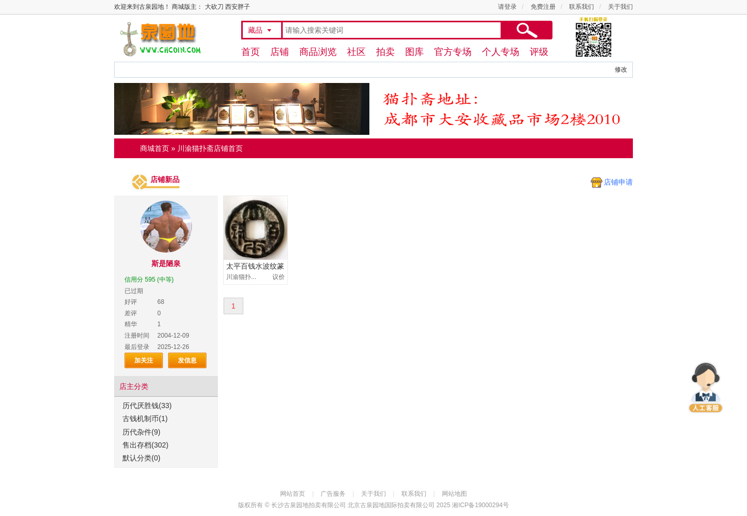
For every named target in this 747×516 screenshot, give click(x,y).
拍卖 (385, 52)
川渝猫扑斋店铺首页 (210, 148)
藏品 (255, 30)
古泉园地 (158, 39)
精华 (131, 324)
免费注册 (543, 6)
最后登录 (137, 347)
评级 (539, 52)
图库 (414, 52)
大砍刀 (214, 6)
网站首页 (292, 493)
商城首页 (154, 148)
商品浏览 (318, 52)
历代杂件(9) (141, 432)
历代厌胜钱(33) (147, 405)
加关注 (143, 360)
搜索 (526, 30)
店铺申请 (618, 182)
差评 (131, 313)
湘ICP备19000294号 (480, 505)
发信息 (187, 360)
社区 (356, 52)
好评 (131, 301)
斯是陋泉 (166, 263)
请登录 (507, 6)
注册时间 (137, 335)
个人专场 (500, 52)
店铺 (279, 52)
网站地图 (454, 493)
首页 (250, 52)
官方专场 (453, 52)
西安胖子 (237, 6)
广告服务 (333, 493)
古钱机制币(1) (145, 418)
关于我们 (620, 6)
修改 (621, 69)
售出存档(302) (145, 445)
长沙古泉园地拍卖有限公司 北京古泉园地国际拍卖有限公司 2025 (360, 505)
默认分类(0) (141, 458)
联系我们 (581, 6)
